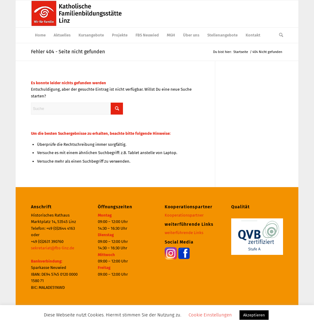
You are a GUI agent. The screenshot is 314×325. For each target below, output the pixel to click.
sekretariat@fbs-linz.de (52, 248)
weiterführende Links (184, 232)
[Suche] (279, 35)
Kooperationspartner (184, 215)
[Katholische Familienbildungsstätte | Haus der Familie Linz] (77, 13)
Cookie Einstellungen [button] (210, 315)
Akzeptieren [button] (254, 315)
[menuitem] (40, 35)
